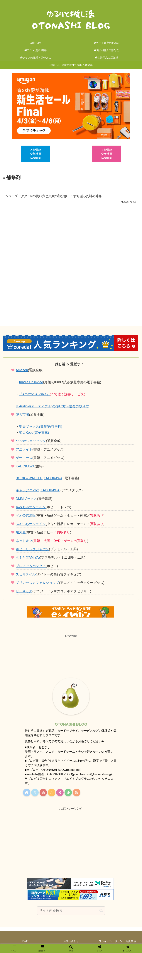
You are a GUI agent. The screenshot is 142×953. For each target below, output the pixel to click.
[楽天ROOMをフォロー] (60, 792)
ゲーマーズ (24, 458)
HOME (24, 941)
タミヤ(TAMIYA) (28, 557)
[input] (71, 910)
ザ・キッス (24, 591)
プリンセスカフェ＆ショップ (37, 583)
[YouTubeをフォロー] (43, 792)
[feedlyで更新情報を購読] (68, 792)
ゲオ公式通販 (26, 515)
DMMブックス (26, 499)
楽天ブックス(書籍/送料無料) (40, 426)
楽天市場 (22, 414)
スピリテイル (26, 574)
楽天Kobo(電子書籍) (34, 432)
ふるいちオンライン (31, 524)
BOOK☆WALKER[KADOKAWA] (39, 478)
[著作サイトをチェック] (26, 792)
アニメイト (24, 449)
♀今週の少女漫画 (106, 153)
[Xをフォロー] (35, 792)
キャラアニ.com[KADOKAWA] (38, 490)
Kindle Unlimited (31, 382)
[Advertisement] (71, 266)
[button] (101, 910)
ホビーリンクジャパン (32, 549)
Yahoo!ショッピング (31, 441)
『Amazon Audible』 (34, 394)
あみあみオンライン (31, 507)
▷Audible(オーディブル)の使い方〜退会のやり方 (52, 406)
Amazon (22, 370)
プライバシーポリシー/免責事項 (117, 941)
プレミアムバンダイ (31, 566)
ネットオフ (24, 541)
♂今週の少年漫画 (35, 153)
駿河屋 (21, 532)
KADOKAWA (25, 466)
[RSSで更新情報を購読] (76, 792)
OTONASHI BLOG (71, 724)
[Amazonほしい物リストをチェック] (51, 792)
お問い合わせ (71, 941)
